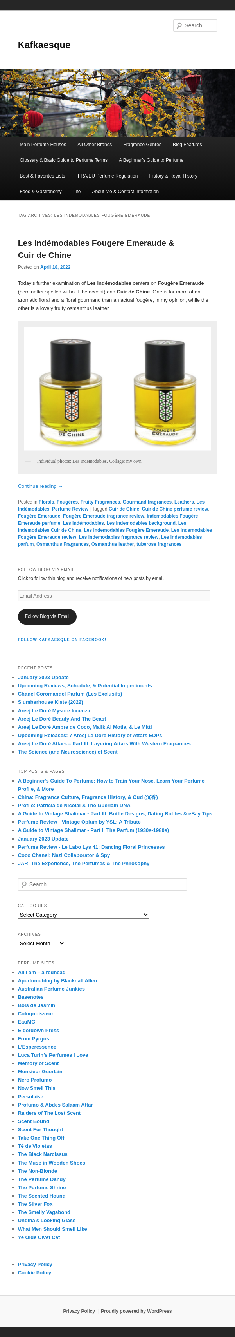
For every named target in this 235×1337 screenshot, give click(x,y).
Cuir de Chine (124, 509)
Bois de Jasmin (36, 1005)
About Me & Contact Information (125, 191)
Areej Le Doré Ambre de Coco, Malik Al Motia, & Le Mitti (85, 727)
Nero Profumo (35, 1080)
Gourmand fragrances (147, 502)
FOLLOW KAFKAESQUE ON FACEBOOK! (62, 640)
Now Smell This (37, 1088)
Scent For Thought (40, 1129)
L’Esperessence (37, 1047)
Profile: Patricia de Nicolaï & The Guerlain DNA (74, 805)
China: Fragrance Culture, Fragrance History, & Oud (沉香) (88, 797)
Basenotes (31, 997)
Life (77, 191)
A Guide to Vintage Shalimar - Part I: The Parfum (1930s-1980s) (93, 830)
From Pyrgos (33, 1039)
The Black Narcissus (43, 1154)
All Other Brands (94, 144)
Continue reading (40, 486)
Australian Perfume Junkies (51, 989)
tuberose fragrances (158, 544)
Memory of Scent (38, 1063)
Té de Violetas (35, 1146)
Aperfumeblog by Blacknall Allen (57, 981)
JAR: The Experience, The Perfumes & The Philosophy (84, 863)
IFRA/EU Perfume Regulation (107, 176)
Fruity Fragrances (100, 502)
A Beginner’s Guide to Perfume (151, 160)
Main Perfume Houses (43, 144)
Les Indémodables (83, 523)
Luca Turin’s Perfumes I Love (53, 1055)
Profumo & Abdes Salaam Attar (55, 1105)
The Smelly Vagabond (44, 1212)
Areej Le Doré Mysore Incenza (54, 711)
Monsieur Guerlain (40, 1071)
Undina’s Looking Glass (47, 1220)
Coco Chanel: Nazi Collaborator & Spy (64, 855)
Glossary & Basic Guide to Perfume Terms (64, 160)
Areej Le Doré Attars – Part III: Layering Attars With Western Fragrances (104, 743)
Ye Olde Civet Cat (39, 1237)
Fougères (67, 502)
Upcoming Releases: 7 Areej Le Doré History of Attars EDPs (90, 735)
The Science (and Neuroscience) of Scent (68, 752)
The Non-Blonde (37, 1171)
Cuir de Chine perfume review (175, 509)
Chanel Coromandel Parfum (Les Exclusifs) (70, 694)
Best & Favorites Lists (42, 176)
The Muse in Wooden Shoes (51, 1163)
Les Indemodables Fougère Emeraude (126, 530)
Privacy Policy (35, 1264)
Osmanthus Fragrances (62, 544)
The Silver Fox (35, 1204)
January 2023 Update (43, 677)
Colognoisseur (36, 1013)
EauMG (27, 1022)
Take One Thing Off (41, 1138)
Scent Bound (33, 1121)
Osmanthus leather (112, 544)
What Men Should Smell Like (52, 1229)
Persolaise (30, 1097)
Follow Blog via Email (47, 616)
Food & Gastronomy (40, 191)
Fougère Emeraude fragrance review (103, 516)
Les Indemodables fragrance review (118, 537)
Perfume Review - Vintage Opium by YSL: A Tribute (79, 822)
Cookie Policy (34, 1272)
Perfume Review (70, 509)
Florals (46, 502)
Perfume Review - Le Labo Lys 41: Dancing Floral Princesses (91, 847)
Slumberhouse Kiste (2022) (50, 702)
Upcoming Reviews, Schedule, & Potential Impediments (85, 685)
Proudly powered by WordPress (136, 1311)
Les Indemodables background (141, 523)
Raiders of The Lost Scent (49, 1113)
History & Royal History (173, 176)
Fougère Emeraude (39, 516)
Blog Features (187, 144)
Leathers (184, 502)
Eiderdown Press (38, 1030)
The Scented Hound (42, 1196)
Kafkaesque (44, 45)
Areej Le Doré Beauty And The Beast (62, 719)
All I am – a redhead (42, 972)
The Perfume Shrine (42, 1187)
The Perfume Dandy (42, 1179)
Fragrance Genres (142, 144)
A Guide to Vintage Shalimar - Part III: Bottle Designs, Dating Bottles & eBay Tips (115, 814)
